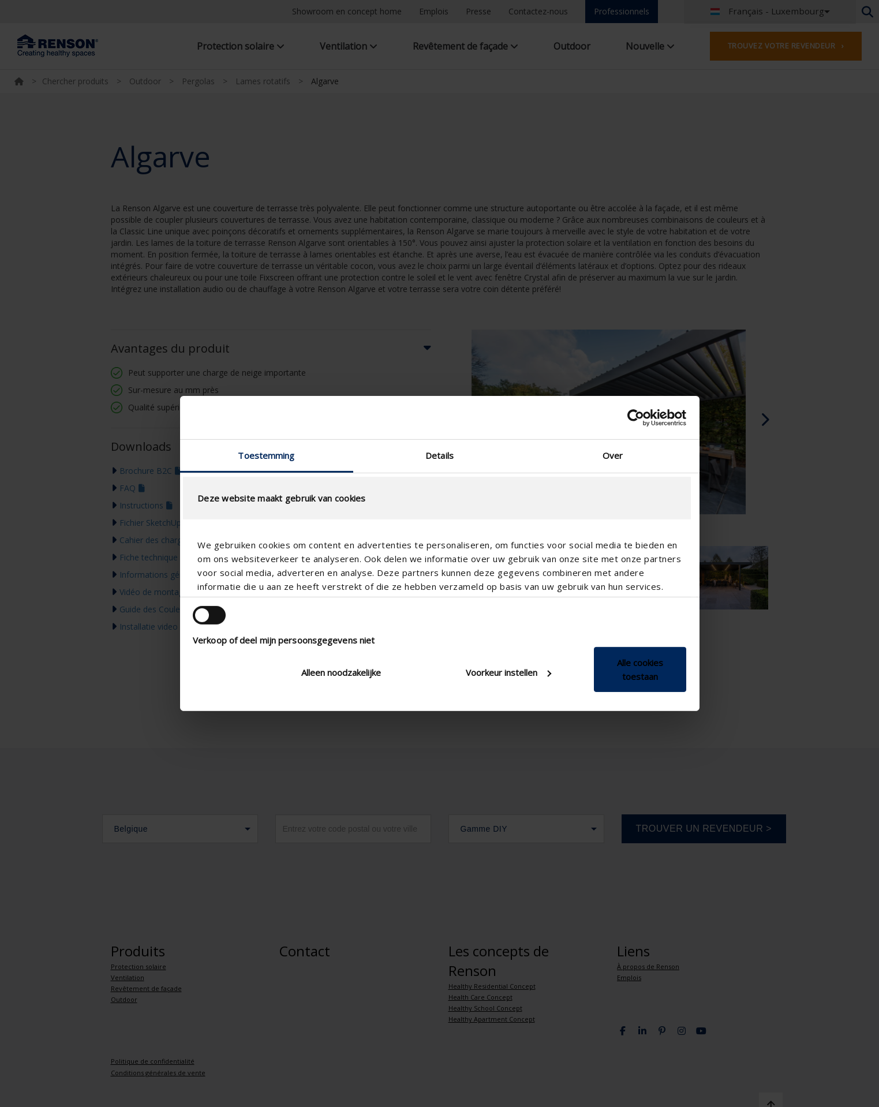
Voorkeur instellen (508, 672)
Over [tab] (613, 455)
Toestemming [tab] (266, 455)
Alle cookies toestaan (640, 669)
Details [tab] (439, 455)
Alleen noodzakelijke (341, 672)
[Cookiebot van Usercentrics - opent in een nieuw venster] (635, 417)
